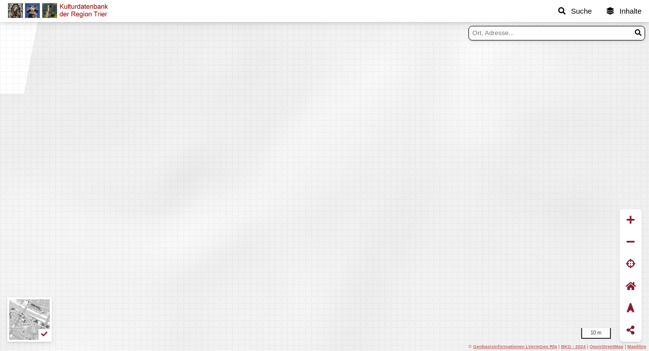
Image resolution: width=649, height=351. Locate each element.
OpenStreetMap (606, 346)
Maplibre (637, 346)
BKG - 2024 (573, 346)
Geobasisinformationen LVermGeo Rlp (515, 346)
